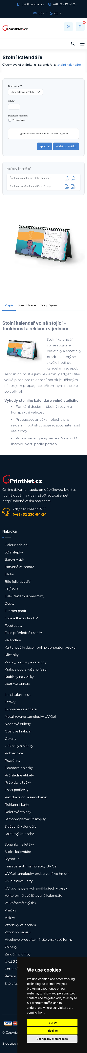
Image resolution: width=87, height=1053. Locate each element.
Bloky (9, 574)
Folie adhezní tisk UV (21, 618)
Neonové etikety (18, 724)
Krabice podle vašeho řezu (26, 669)
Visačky (10, 910)
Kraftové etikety (17, 684)
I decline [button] (52, 1030)
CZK (39, 13)
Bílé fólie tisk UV (17, 582)
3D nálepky (14, 552)
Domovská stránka (17, 64)
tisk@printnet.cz (30, 4)
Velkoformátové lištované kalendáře (33, 896)
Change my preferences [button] (52, 1038)
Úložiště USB (15, 961)
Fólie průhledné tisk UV (23, 633)
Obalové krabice (18, 731)
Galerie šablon (16, 545)
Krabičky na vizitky (19, 677)
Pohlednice (14, 753)
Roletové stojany (18, 812)
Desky (9, 603)
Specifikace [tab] (27, 305)
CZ (54, 13)
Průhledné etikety (19, 775)
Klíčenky (12, 655)
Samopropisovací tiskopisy (25, 819)
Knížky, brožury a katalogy (26, 662)
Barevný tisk (14, 559)
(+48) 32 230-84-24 (30, 514)
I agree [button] (52, 1022)
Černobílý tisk (16, 969)
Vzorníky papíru (18, 932)
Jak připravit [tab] (50, 305)
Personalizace (19, 120)
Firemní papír (15, 611)
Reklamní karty (17, 805)
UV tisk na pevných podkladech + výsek (36, 888)
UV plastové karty (19, 881)
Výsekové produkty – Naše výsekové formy (39, 940)
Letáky (10, 702)
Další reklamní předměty (24, 596)
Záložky (11, 947)
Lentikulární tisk (18, 695)
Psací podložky (17, 790)
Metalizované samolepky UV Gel (30, 717)
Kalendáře (45, 64)
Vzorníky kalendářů (20, 925)
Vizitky (10, 918)
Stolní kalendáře (18, 852)
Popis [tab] (9, 305)
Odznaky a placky (19, 746)
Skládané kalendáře (20, 826)
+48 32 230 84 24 (62, 4)
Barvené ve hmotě (19, 567)
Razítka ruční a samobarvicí (27, 797)
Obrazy (10, 739)
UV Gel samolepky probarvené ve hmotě (37, 874)
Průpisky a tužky (18, 782)
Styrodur (12, 859)
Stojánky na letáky (19, 844)
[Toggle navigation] (82, 43)
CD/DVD (11, 589)
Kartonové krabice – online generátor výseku (40, 647)
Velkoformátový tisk (20, 903)
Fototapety (13, 626)
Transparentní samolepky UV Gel (31, 866)
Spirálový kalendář (19, 834)
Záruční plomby (18, 954)
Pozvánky (12, 761)
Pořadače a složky (19, 768)
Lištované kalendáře (21, 709)
